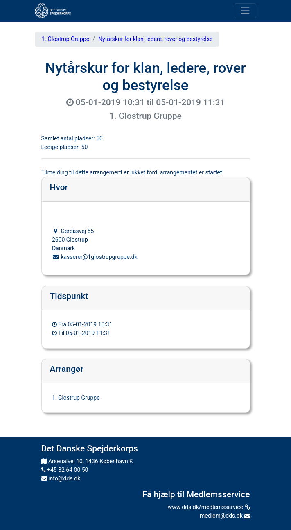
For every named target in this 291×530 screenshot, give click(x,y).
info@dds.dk (61, 478)
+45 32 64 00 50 (64, 470)
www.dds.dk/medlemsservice (209, 507)
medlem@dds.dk (225, 515)
